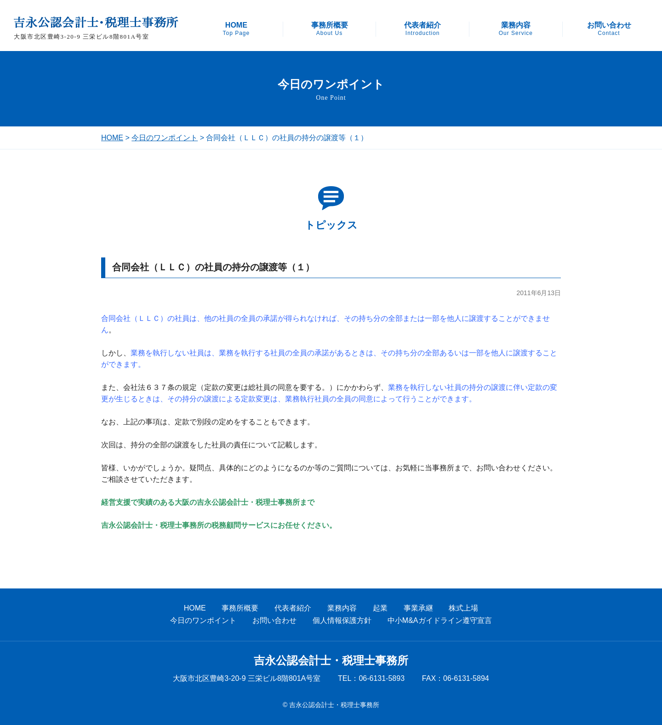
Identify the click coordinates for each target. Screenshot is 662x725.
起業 (380, 608)
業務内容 (516, 29)
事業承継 (418, 608)
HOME (236, 29)
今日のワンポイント (164, 138)
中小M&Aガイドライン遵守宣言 (440, 620)
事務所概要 (329, 29)
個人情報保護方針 (342, 620)
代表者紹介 (422, 29)
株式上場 (463, 608)
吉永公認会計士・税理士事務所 (331, 661)
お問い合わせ (609, 29)
